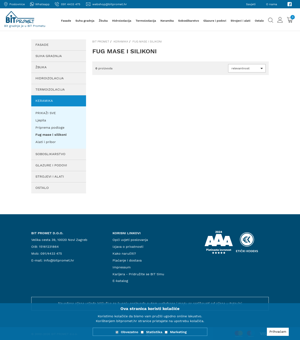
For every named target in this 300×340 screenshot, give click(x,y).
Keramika (167, 20)
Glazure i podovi (214, 20)
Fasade (66, 20)
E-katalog (120, 281)
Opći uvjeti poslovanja (130, 240)
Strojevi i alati (240, 20)
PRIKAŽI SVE (45, 113)
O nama (271, 4)
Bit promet (100, 41)
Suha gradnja (84, 20)
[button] (247, 68)
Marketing (178, 332)
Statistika (154, 332)
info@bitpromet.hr (59, 260)
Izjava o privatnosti (127, 247)
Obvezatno (129, 332)
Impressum (121, 267)
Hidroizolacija (121, 20)
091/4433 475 (51, 253)
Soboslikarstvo (188, 20)
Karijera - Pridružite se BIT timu (138, 274)
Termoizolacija (146, 20)
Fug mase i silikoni (147, 41)
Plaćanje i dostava (127, 260)
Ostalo (259, 20)
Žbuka (103, 20)
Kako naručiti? (124, 253)
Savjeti (251, 4)
